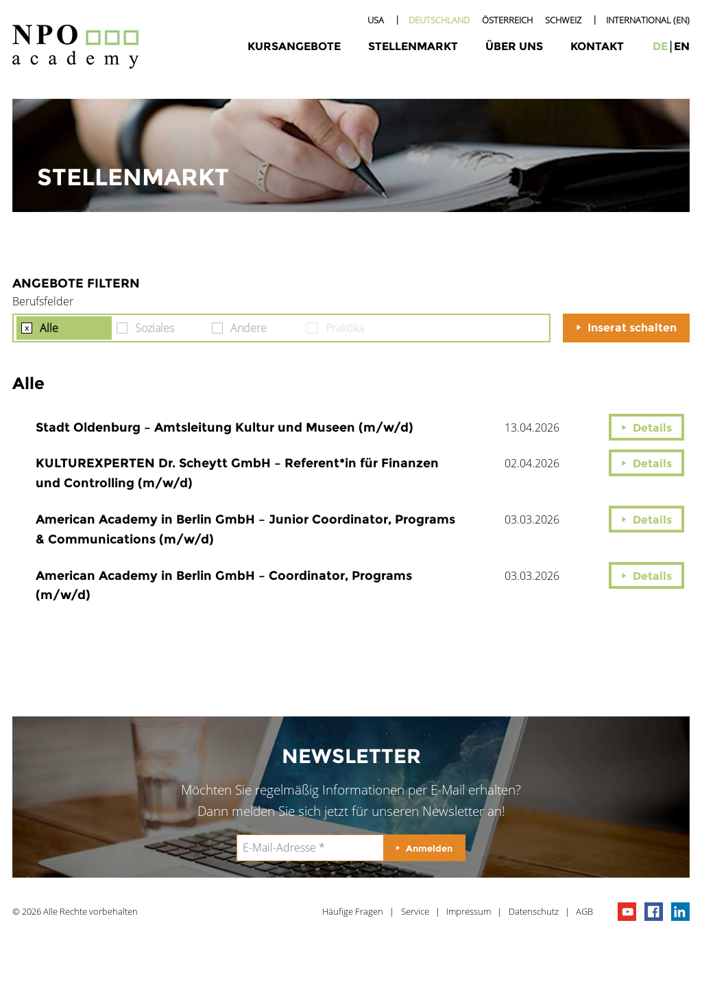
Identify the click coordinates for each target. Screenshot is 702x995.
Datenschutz (534, 911)
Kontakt (597, 46)
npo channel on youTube (627, 911)
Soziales (154, 328)
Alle (49, 328)
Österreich (507, 20)
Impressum (468, 911)
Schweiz (563, 20)
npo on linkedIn (680, 911)
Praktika (345, 328)
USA (375, 20)
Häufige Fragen (352, 911)
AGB (584, 911)
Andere (248, 328)
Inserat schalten (632, 327)
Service (415, 911)
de (660, 46)
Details (652, 427)
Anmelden (429, 848)
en (682, 46)
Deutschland (439, 20)
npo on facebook (653, 911)
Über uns (514, 46)
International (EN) (648, 20)
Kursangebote (294, 46)
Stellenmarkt (413, 46)
